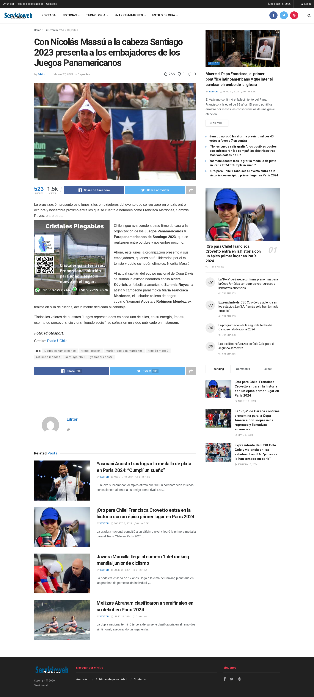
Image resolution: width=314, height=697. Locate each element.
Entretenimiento (129, 15)
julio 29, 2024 (120, 616)
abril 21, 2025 (229, 91)
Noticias (70, 15)
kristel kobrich (91, 350)
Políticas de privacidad (30, 3)
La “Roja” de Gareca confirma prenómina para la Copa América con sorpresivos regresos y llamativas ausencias (248, 284)
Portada (48, 15)
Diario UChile (57, 341)
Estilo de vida (163, 15)
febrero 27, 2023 (63, 74)
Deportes (72, 30)
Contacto (51, 3)
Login (306, 3)
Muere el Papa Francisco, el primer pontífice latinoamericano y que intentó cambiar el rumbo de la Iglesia (239, 79)
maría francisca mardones (124, 350)
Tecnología (95, 15)
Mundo (214, 63)
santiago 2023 (75, 357)
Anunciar (8, 3)
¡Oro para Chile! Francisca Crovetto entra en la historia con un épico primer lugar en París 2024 (233, 253)
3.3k (145, 523)
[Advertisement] (114, 392)
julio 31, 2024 (120, 570)
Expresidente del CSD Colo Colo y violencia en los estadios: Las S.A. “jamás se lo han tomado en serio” (248, 307)
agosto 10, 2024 (122, 477)
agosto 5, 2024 (121, 523)
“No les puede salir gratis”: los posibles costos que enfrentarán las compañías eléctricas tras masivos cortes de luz (243, 151)
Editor (42, 74)
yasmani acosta (101, 357)
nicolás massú (158, 350)
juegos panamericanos (60, 350)
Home (37, 30)
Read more (217, 123)
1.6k (146, 477)
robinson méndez (48, 357)
